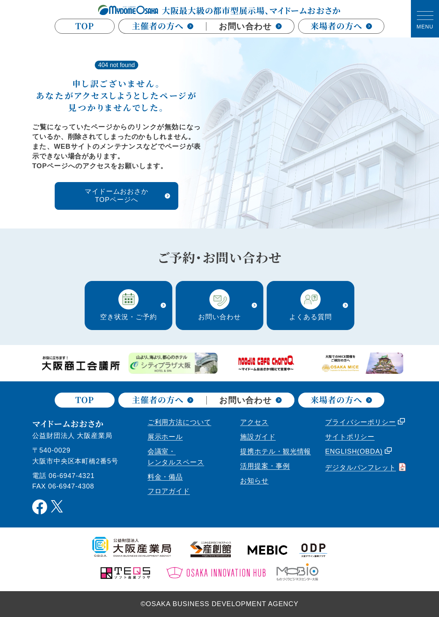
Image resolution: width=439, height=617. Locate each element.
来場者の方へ (341, 26)
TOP (84, 26)
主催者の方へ (162, 25)
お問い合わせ (250, 26)
